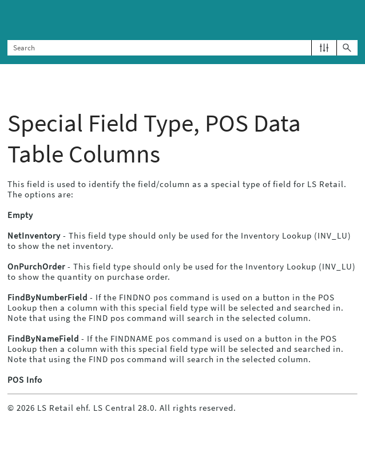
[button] (324, 47)
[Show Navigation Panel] (351, 20)
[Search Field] (182, 47)
